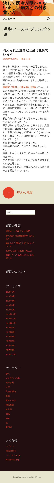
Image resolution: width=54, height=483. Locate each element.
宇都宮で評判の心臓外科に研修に (20, 87)
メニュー (7, 18)
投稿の (11, 451)
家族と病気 (11, 400)
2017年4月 (10, 350)
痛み (8, 418)
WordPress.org (12, 459)
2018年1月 (10, 309)
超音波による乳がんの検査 (18, 231)
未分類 (9, 409)
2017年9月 (10, 327)
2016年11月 (11, 354)
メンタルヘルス (13, 378)
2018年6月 (10, 292)
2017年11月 (11, 318)
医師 (8, 396)
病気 (8, 414)
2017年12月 (11, 314)
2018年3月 (10, 300)
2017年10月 (11, 323)
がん (25, 58)
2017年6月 (10, 341)
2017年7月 (10, 336)
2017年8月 (10, 332)
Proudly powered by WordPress (27, 477)
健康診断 (10, 382)
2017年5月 (10, 345)
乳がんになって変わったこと (19, 250)
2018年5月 (10, 296)
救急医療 (10, 405)
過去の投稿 (17, 193)
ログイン (10, 446)
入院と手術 (11, 391)
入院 (8, 387)
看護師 (9, 427)
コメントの (13, 455)
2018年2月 (10, 305)
